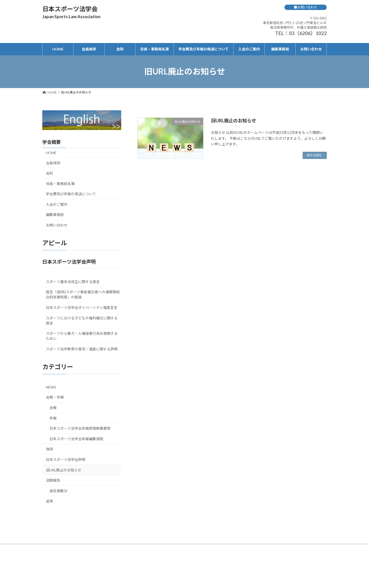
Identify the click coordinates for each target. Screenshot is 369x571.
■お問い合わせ (305, 7)
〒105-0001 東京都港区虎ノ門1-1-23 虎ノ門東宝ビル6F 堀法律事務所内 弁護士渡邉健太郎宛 (295, 22)
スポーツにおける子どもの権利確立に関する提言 (82, 320)
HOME (51, 152)
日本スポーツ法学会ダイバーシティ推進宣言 (81, 307)
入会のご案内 (56, 204)
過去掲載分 (58, 490)
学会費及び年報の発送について (71, 194)
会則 (49, 173)
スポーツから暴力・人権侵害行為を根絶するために (82, 336)
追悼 (49, 501)
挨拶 (49, 449)
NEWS (51, 387)
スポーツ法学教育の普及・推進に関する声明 (82, 349)
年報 (53, 418)
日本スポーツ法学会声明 (65, 459)
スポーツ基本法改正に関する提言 (73, 281)
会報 (53, 407)
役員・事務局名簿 (60, 183)
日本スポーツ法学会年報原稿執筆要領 (79, 428)
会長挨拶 (53, 162)
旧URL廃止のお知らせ (233, 120)
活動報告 (53, 480)
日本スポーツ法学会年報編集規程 (76, 438)
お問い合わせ (56, 225)
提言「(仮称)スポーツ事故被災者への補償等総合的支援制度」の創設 (83, 294)
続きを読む (314, 155)
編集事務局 (55, 214)
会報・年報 (55, 397)
